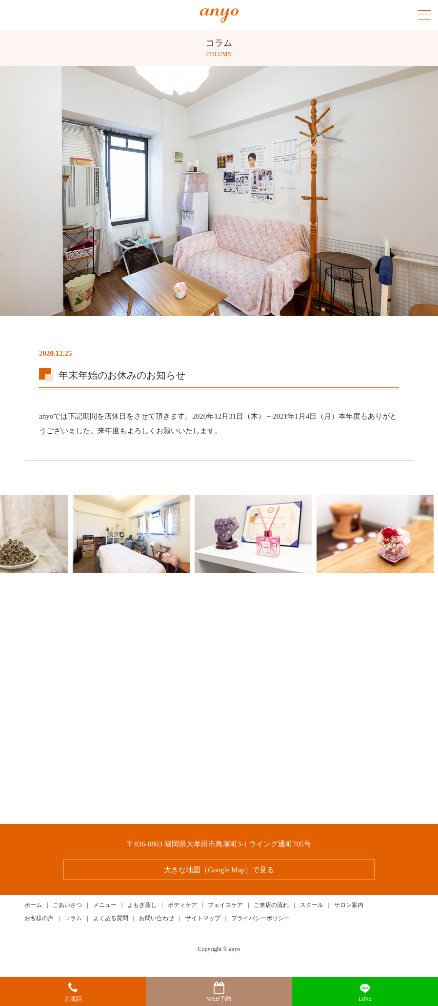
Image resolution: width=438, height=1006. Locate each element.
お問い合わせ (156, 918)
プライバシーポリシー (260, 918)
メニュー (105, 905)
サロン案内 (348, 905)
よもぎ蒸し (142, 905)
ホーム (33, 905)
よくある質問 (110, 918)
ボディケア (182, 905)
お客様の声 (39, 918)
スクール (311, 905)
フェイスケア (225, 905)
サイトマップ (202, 918)
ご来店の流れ (271, 905)
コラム (73, 918)
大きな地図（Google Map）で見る (219, 870)
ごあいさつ (67, 905)
